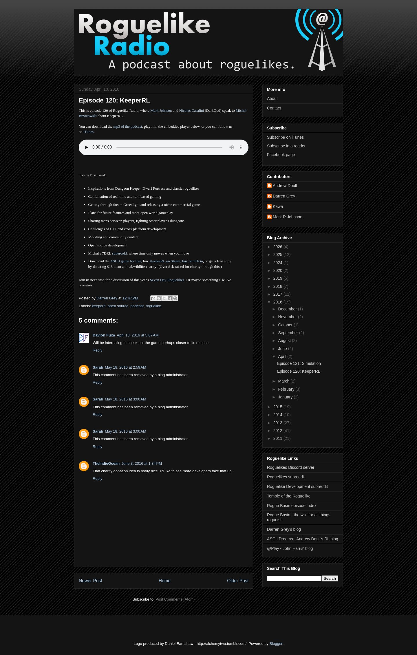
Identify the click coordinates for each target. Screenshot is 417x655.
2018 (278, 286)
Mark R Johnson (287, 217)
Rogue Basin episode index (291, 505)
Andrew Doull (285, 185)
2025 (278, 254)
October (286, 325)
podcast (137, 306)
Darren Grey (284, 196)
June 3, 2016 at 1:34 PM (141, 463)
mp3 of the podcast (127, 126)
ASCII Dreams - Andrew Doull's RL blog (302, 539)
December (288, 309)
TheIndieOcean (106, 463)
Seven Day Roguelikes (167, 280)
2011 (278, 438)
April (282, 356)
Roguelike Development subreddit (297, 486)
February (286, 389)
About (272, 98)
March (284, 381)
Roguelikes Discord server (290, 467)
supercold (119, 253)
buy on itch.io (192, 261)
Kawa (278, 206)
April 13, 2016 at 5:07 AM (137, 335)
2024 (278, 262)
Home (165, 580)
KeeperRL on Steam (165, 261)
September (288, 332)
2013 (278, 422)
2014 (278, 414)
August (285, 340)
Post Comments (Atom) (175, 599)
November (288, 316)
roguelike (153, 306)
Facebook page (281, 154)
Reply (97, 350)
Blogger (276, 643)
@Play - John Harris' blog (290, 548)
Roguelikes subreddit (286, 477)
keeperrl (99, 306)
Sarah (98, 367)
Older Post (237, 580)
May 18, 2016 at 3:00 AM (125, 399)
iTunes (88, 131)
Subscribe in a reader (286, 146)
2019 (278, 278)
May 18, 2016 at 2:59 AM (125, 367)
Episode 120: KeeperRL (298, 371)
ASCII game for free (125, 261)
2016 (278, 302)
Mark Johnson (161, 110)
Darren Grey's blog (284, 529)
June (283, 348)
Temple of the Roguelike (288, 496)
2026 (278, 246)
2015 (278, 407)
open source (118, 306)
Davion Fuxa (104, 335)
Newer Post (90, 580)
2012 (278, 430)
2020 (278, 270)
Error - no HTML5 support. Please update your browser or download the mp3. (163, 147)
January (286, 397)
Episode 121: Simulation (299, 363)
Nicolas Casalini (191, 110)
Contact (274, 108)
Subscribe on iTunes (285, 137)
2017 (278, 294)
